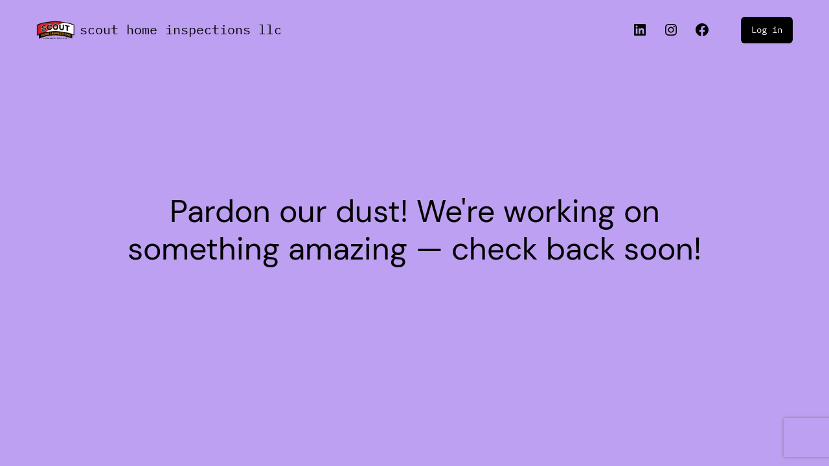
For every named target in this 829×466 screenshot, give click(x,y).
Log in (766, 30)
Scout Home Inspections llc (181, 29)
